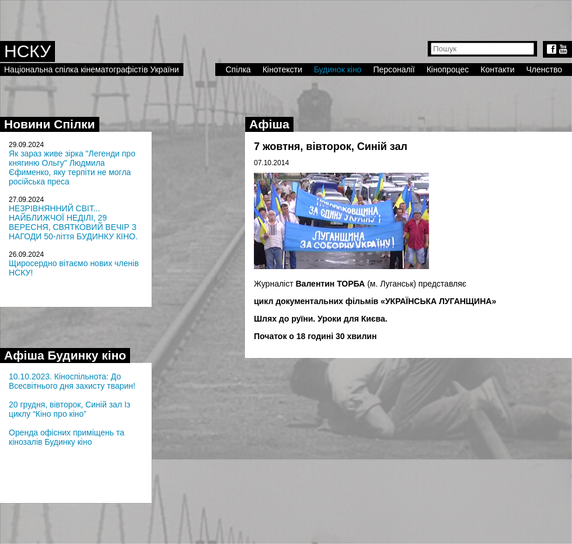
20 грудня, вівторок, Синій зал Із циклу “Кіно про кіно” (69, 409)
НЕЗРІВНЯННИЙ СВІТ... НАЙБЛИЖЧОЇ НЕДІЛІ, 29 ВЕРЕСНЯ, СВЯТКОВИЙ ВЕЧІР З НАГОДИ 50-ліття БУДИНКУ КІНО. (73, 222)
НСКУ (27, 51)
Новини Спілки (49, 124)
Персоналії (393, 69)
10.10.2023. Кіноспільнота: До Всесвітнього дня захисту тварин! (72, 381)
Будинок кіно (338, 69)
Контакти (497, 69)
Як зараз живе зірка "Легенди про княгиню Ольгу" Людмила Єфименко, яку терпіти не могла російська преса (72, 167)
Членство (544, 69)
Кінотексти (282, 69)
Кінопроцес (448, 69)
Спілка (237, 69)
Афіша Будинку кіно (65, 355)
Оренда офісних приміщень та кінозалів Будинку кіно (66, 437)
